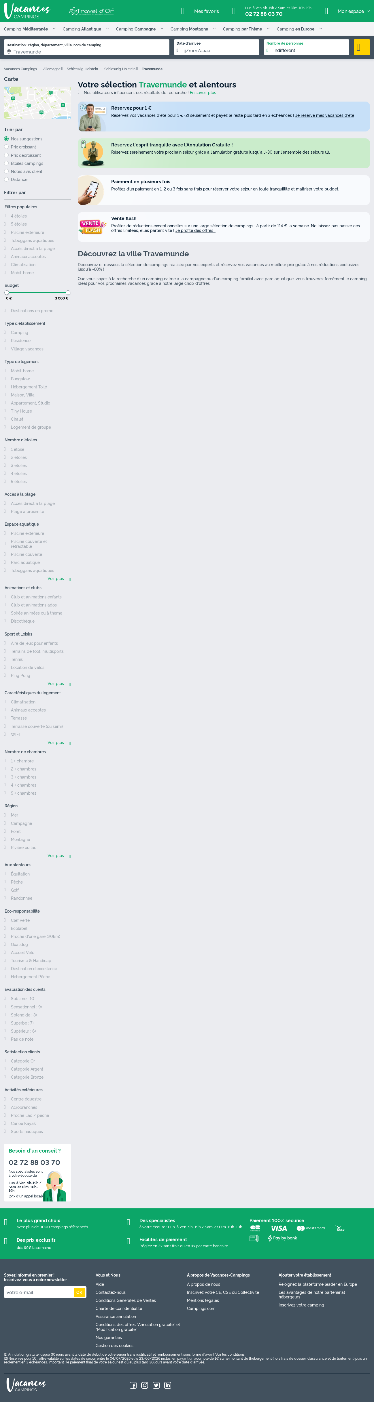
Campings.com (201, 1308)
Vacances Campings (20, 68)
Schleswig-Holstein (82, 68)
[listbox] (307, 47)
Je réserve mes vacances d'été (324, 115)
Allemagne (52, 68)
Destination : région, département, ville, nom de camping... (55, 44)
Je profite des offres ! (195, 230)
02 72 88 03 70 (264, 13)
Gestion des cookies (114, 1345)
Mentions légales (203, 1300)
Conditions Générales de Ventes (126, 1300)
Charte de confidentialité (119, 1308)
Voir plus (56, 578)
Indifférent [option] (284, 50)
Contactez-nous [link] (111, 1292)
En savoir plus (203, 92)
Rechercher (362, 47)
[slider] (6, 292)
